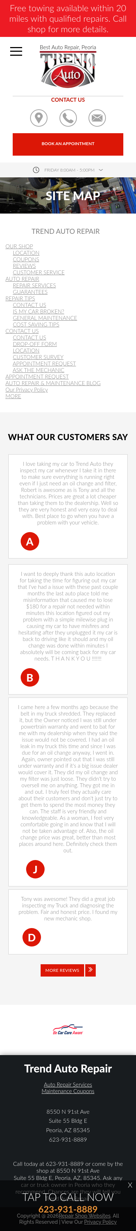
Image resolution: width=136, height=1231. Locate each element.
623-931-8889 (68, 1139)
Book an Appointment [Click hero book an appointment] (68, 143)
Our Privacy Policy (26, 389)
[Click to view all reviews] (68, 975)
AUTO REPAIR (22, 278)
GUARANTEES (30, 291)
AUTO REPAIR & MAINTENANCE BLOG (53, 383)
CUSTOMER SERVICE (39, 272)
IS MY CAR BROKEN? (38, 311)
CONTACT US (29, 305)
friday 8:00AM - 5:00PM (70, 170)
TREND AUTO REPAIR (66, 231)
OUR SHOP (19, 246)
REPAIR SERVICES (34, 285)
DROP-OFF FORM (35, 344)
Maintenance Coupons (68, 1091)
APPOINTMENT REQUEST (44, 363)
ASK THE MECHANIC (39, 370)
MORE (13, 396)
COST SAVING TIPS (36, 324)
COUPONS (26, 259)
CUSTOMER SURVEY (38, 357)
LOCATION (26, 252)
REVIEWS (24, 265)
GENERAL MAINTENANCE (45, 318)
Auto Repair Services (68, 1084)
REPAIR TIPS (20, 298)
